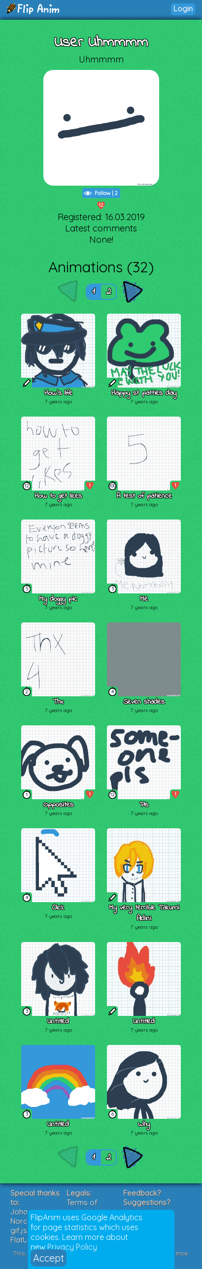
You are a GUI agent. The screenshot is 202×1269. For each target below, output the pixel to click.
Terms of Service (82, 1207)
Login (183, 8)
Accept (48, 1258)
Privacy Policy (72, 1247)
